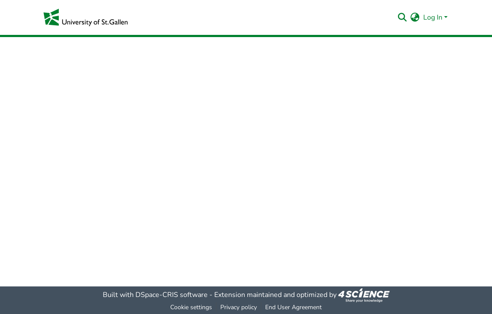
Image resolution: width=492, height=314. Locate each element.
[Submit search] (402, 17)
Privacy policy (238, 307)
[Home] (86, 17)
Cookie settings (191, 307)
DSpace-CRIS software (171, 295)
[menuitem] (415, 17)
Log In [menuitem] (432, 17)
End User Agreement (293, 307)
